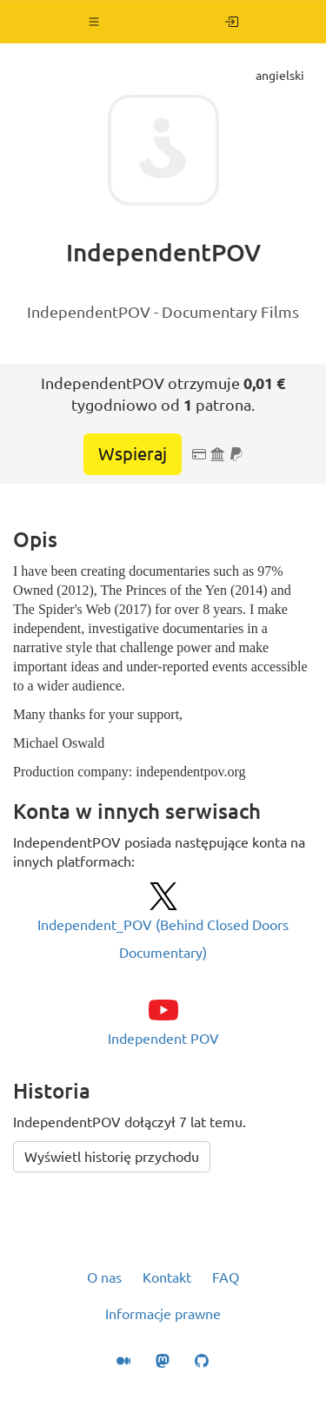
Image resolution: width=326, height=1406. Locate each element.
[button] (94, 21)
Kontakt (167, 1277)
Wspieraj (132, 454)
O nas (104, 1277)
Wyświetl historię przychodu (111, 1157)
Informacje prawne (163, 1314)
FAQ (225, 1277)
